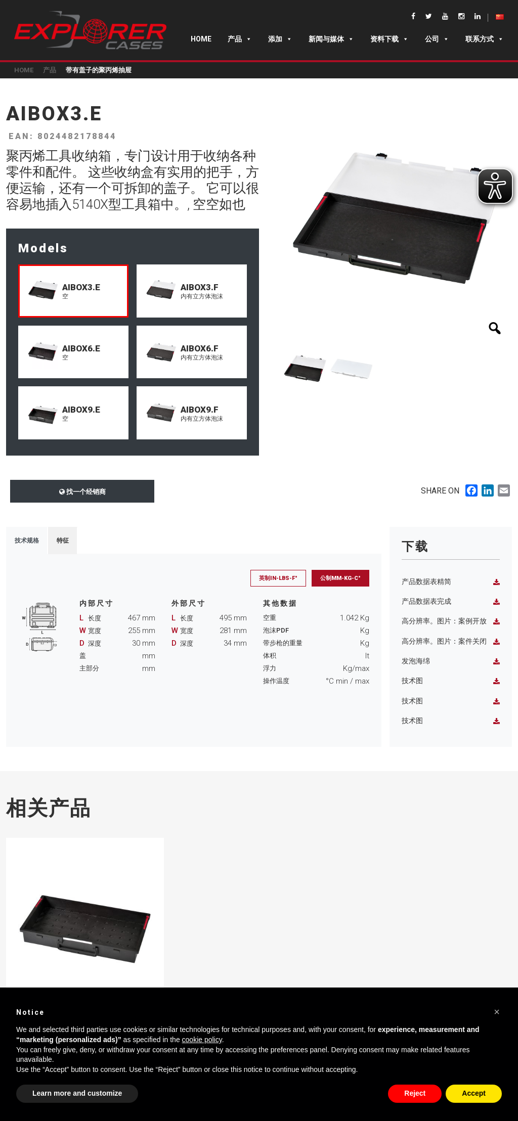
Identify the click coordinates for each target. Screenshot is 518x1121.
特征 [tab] (63, 540)
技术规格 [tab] (27, 540)
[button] (497, 1012)
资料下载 (389, 39)
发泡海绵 (451, 661)
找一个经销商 (82, 492)
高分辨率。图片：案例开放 (451, 621)
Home (201, 39)
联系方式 (484, 39)
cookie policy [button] (202, 1040)
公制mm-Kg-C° (340, 578)
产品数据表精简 (451, 581)
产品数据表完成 (451, 601)
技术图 (451, 681)
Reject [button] (414, 1093)
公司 (437, 39)
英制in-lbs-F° (278, 578)
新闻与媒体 (331, 39)
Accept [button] (474, 1093)
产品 (240, 39)
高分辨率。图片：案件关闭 (451, 641)
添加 (280, 39)
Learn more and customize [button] (77, 1093)
